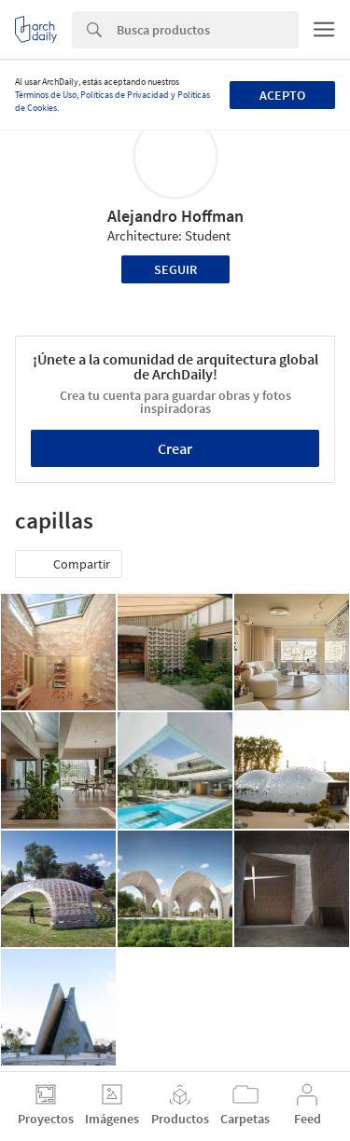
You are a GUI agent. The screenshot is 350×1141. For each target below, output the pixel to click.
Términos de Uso (46, 95)
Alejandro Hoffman (175, 216)
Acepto (282, 95)
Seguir (175, 269)
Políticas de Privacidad (124, 95)
